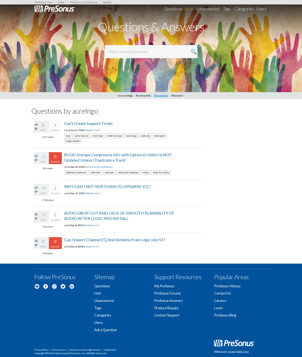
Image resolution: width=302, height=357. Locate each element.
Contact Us (222, 293)
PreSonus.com (43, 2)
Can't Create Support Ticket (88, 123)
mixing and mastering (128, 172)
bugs (68, 136)
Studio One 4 (93, 130)
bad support (159, 136)
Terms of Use (59, 349)
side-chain (96, 172)
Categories (244, 8)
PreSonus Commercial (83, 2)
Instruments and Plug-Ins (100, 166)
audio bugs (131, 136)
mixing (146, 172)
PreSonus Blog (225, 315)
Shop (61, 2)
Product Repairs (166, 308)
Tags (227, 8)
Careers (220, 300)
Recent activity (143, 95)
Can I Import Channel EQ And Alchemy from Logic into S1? (114, 239)
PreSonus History (227, 286)
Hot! (189, 8)
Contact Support (166, 315)
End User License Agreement (84, 349)
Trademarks (110, 349)
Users (261, 8)
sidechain (109, 172)
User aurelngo (125, 95)
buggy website (73, 141)
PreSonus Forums (167, 293)
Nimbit (107, 2)
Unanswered (208, 8)
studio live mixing (161, 172)
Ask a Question (105, 330)
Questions (173, 8)
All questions (161, 95)
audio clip (145, 136)
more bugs (98, 136)
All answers (177, 95)
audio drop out (81, 136)
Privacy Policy (41, 349)
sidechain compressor (76, 172)
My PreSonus (164, 286)
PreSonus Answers (168, 300)
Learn (218, 308)
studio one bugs (114, 136)
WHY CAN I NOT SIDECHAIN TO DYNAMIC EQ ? (107, 186)
